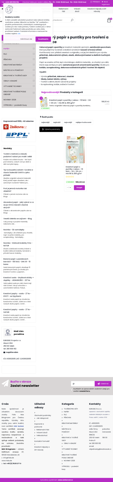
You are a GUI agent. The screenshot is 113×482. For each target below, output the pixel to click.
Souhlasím (43, 39)
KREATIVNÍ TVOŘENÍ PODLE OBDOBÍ (15, 93)
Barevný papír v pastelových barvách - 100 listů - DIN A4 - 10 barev (16, 261)
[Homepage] (2, 9)
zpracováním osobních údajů (95, 389)
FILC (5, 54)
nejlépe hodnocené (83, 122)
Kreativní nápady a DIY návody (97, 10)
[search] (72, 21)
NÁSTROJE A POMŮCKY (14, 70)
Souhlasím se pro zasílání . (91, 390)
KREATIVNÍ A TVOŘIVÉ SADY (15, 75)
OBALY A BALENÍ (10, 81)
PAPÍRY (6, 48)
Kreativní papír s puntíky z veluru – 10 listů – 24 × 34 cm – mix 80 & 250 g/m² (74, 170)
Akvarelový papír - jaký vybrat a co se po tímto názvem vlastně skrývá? (18, 205)
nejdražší (56, 122)
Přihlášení (96, 2)
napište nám (12, 352)
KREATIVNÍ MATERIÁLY (13, 65)
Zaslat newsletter (24, 385)
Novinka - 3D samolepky (13, 230)
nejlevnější (45, 122)
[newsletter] (103, 383)
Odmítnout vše (26, 39)
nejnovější (68, 122)
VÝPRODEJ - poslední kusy (15, 105)
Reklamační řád (63, 10)
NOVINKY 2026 (10, 99)
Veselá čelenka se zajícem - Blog (17, 218)
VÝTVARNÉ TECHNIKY (13, 86)
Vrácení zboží (77, 10)
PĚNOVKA (8, 59)
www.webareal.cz (65, 480)
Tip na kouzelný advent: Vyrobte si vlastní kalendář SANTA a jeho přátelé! (18, 172)
